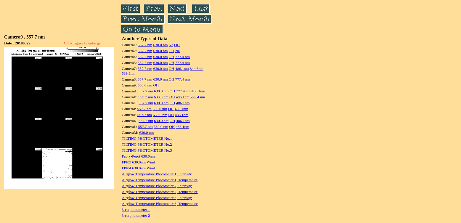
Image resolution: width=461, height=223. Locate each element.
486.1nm (182, 68)
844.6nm (196, 68)
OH (177, 45)
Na (171, 45)
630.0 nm (160, 45)
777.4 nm (182, 56)
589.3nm (128, 73)
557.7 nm (145, 45)
